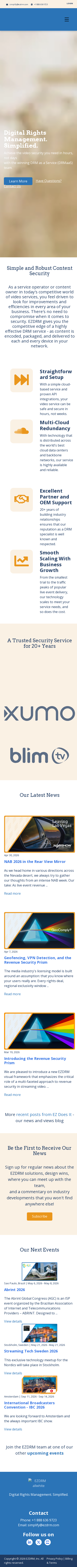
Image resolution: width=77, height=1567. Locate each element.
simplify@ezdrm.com (17, 4)
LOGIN (70, 3)
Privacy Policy (55, 1558)
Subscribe (39, 1216)
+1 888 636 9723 (39, 4)
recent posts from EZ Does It (44, 1114)
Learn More (18, 181)
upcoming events (45, 1453)
